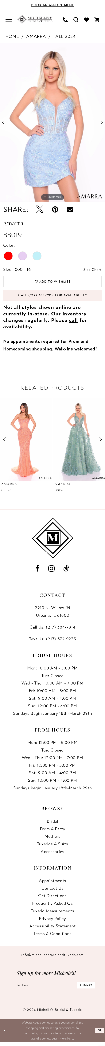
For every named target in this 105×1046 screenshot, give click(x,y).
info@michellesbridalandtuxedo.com (52, 957)
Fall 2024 (64, 36)
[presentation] (26, 442)
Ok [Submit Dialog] (99, 1034)
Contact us (52, 890)
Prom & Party (52, 831)
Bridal (52, 823)
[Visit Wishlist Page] (86, 19)
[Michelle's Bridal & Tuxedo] (35, 19)
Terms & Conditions (52, 936)
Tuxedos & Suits (52, 846)
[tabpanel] (52, 122)
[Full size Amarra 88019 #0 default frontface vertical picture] (52, 122)
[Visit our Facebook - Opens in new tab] (37, 570)
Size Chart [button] (91, 269)
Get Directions (52, 898)
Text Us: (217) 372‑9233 (52, 641)
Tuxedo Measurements (52, 913)
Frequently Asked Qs (52, 905)
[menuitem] (9, 20)
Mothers (52, 838)
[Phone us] (65, 19)
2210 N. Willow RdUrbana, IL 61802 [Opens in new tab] (52, 614)
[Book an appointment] (52, 5)
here (70, 1042)
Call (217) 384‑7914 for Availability (53, 297)
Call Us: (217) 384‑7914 (52, 629)
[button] (9, 20)
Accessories (52, 854)
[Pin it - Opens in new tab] (55, 209)
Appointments (52, 883)
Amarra (36, 36)
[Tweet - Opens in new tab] (39, 209)
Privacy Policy (52, 921)
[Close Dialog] (5, 1034)
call (73, 322)
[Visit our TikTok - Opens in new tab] (66, 571)
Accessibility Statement (52, 928)
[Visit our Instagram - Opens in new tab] (52, 570)
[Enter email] (52, 988)
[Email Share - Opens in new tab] (70, 209)
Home (12, 36)
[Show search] (76, 19)
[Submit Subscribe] (89, 988)
